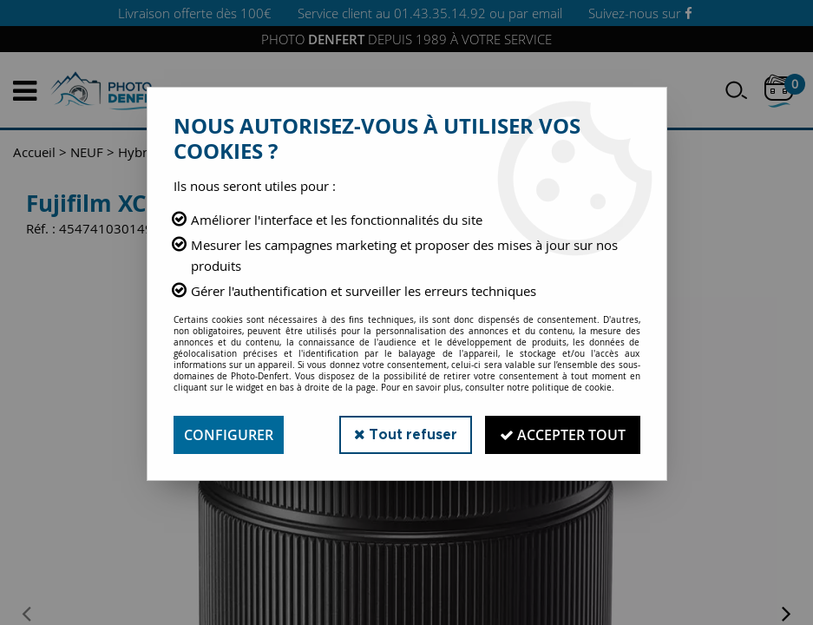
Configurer (228, 434)
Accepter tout (563, 434)
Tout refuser (405, 434)
